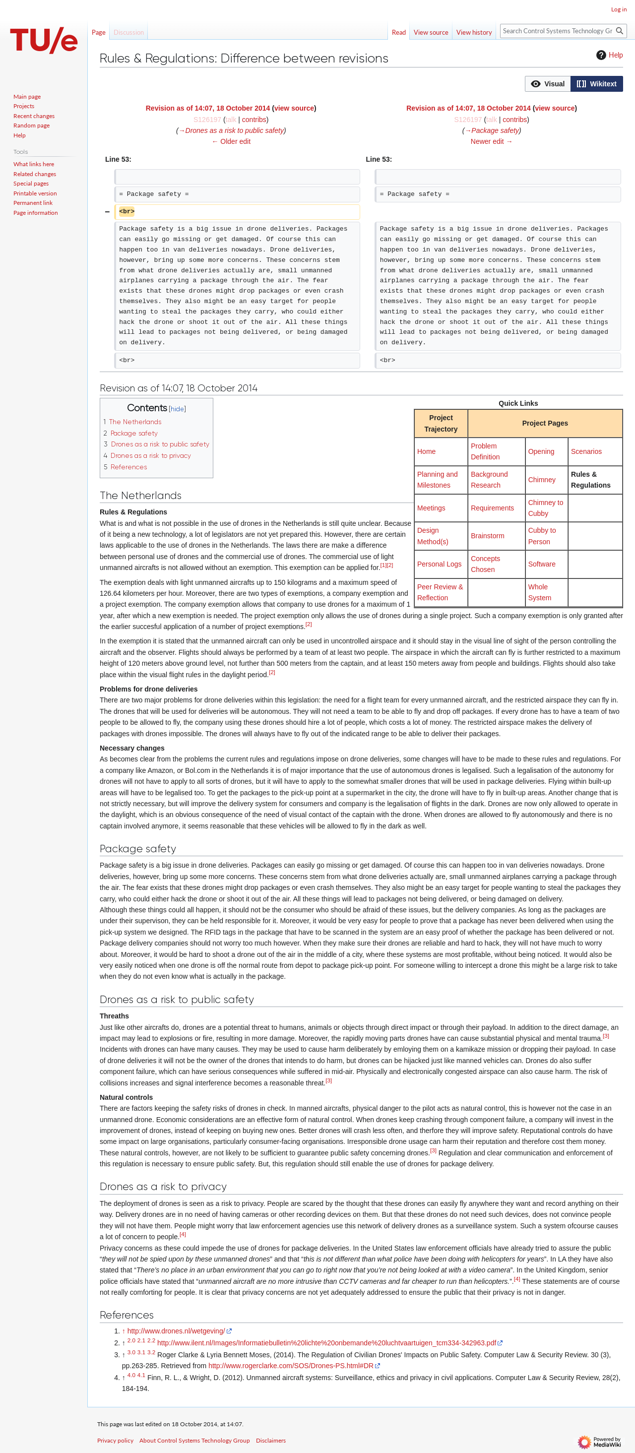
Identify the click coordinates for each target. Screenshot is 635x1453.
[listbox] (574, 84)
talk (231, 120)
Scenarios (586, 451)
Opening (541, 451)
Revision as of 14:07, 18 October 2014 (208, 108)
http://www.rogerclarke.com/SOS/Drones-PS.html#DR (291, 1366)
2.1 (141, 1340)
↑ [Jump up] (124, 1331)
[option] (548, 83)
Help (608, 55)
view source (294, 108)
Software (542, 564)
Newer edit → (492, 141)
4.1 (141, 1375)
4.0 (131, 1375)
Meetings (431, 508)
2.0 (131, 1340)
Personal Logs (439, 564)
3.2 (151, 1352)
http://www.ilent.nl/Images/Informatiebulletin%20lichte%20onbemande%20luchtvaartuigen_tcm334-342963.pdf (326, 1343)
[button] (548, 84)
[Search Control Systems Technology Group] (563, 31)
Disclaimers (271, 1440)
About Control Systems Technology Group (194, 1440)
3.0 (131, 1352)
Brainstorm (488, 536)
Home (426, 451)
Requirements (492, 508)
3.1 (141, 1352)
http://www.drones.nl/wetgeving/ (176, 1331)
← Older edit (231, 141)
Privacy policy (115, 1440)
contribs (254, 120)
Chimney (542, 480)
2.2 (151, 1340)
